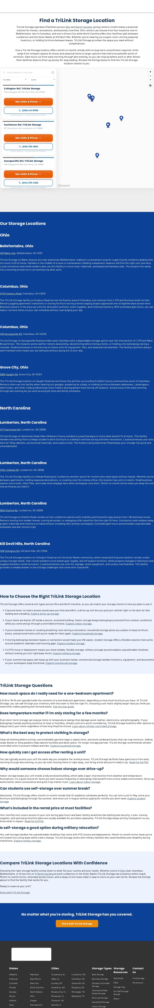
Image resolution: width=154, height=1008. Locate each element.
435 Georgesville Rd (11, 284)
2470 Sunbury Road (11, 244)
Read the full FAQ (138, 712)
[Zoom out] (150, 76)
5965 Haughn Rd (9, 324)
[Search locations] (26, 72)
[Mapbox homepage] (64, 136)
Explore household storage (87, 583)
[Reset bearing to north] (150, 80)
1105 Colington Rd (9, 501)
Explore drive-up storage (45, 564)
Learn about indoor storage (84, 732)
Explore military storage (66, 603)
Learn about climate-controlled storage (94, 676)
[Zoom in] (150, 72)
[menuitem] (19, 925)
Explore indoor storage (79, 574)
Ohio (68, 26)
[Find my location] (150, 85)
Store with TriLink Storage (15, 842)
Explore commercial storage (61, 613)
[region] (105, 103)
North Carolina (84, 26)
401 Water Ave (8, 203)
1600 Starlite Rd (9, 460)
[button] (121, 94)
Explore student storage (71, 593)
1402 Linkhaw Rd (9, 420)
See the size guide (63, 657)
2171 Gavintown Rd (10, 380)
